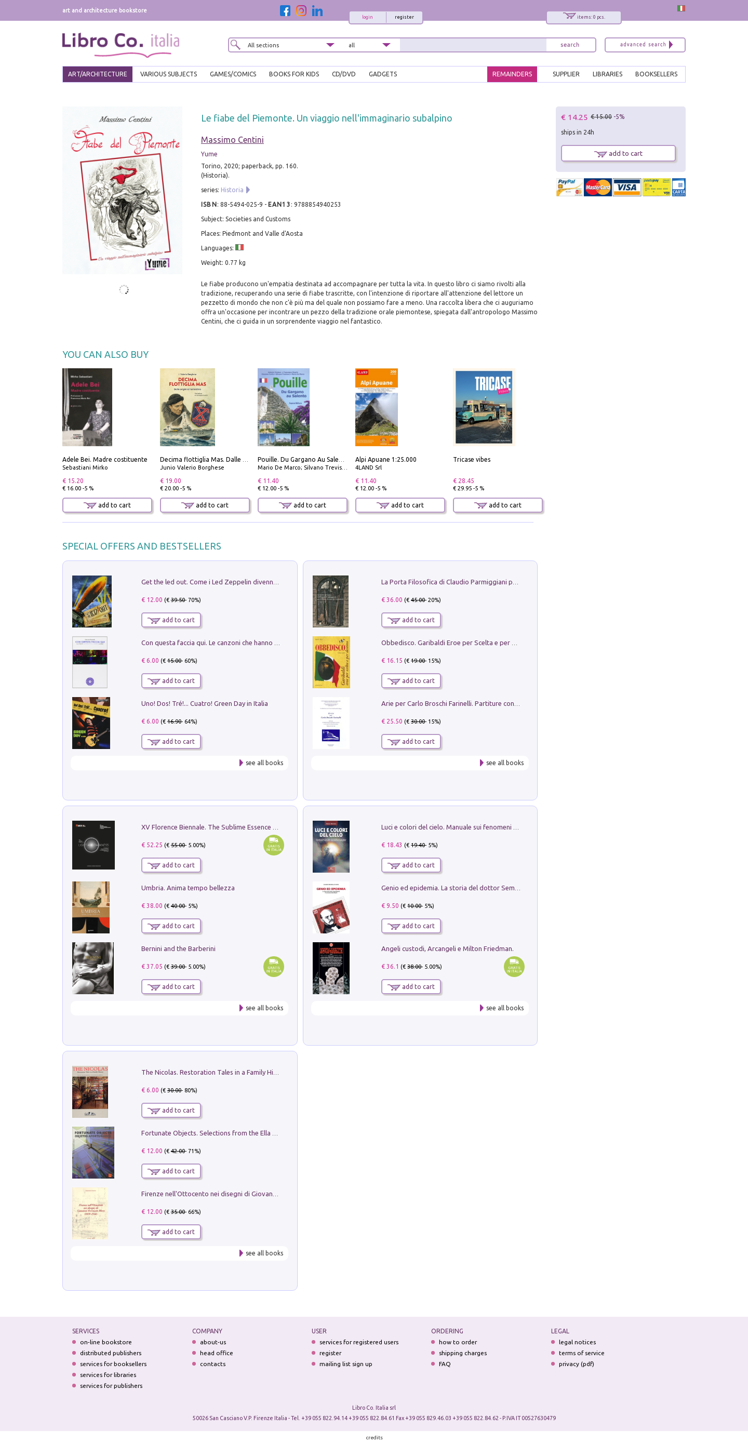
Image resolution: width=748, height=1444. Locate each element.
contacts (212, 1363)
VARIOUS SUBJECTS (168, 74)
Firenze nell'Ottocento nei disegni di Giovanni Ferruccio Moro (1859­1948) (250, 1193)
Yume (209, 154)
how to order (458, 1342)
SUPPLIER (566, 74)
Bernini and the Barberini (178, 948)
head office (216, 1352)
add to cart (107, 505)
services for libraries (108, 1374)
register (404, 17)
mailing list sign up (345, 1363)
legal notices (577, 1342)
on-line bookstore (106, 1342)
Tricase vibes (471, 459)
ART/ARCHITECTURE (97, 74)
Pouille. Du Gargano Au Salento (303, 459)
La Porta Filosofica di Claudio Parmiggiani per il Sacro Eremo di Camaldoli (492, 581)
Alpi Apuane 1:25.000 (386, 459)
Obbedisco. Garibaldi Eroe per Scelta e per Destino (458, 642)
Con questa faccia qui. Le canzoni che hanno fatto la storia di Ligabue (245, 642)
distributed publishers (110, 1352)
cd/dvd (344, 74)
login (367, 17)
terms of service (582, 1352)
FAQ (445, 1363)
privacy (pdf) (576, 1363)
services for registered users (358, 1342)
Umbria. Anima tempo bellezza (188, 887)
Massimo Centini (232, 139)
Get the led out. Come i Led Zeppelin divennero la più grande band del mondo (258, 581)
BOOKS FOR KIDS (294, 74)
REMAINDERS (512, 74)
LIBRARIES (607, 74)
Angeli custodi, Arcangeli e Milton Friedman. (447, 948)
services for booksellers (113, 1363)
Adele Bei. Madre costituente (105, 459)
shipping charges (463, 1352)
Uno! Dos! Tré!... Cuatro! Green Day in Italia (204, 703)
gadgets (383, 74)
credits (374, 1437)
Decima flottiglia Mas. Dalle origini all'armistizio (230, 459)
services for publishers (111, 1385)
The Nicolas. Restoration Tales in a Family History (215, 1072)
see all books (264, 762)
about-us (213, 1342)
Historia (232, 189)
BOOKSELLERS (656, 74)
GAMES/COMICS (233, 74)
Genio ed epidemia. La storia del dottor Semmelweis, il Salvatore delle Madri (496, 887)
